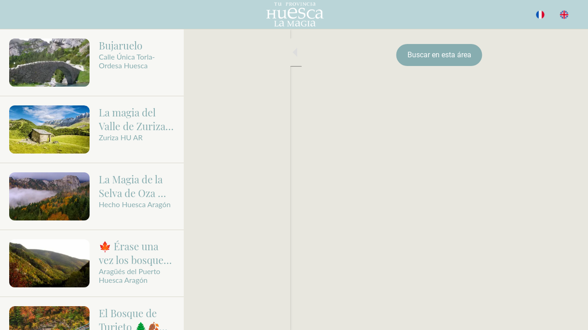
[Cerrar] (14, 14)
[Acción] (564, 15)
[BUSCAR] (540, 15)
